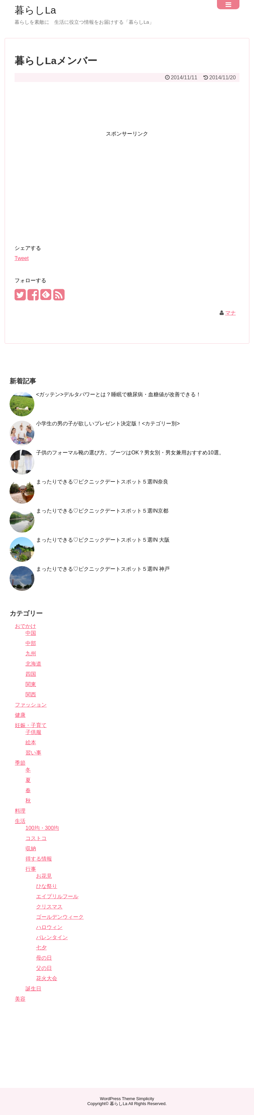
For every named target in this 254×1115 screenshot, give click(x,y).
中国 (30, 633)
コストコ (36, 838)
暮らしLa (35, 10)
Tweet (22, 258)
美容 (20, 999)
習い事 (33, 752)
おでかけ (25, 626)
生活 (20, 821)
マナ (230, 313)
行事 (30, 869)
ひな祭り (46, 886)
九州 (30, 653)
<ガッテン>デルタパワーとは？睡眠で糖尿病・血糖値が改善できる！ (118, 394)
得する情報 (38, 859)
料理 (20, 811)
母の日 (44, 958)
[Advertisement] (127, 102)
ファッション (31, 705)
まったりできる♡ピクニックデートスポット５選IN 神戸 (103, 569)
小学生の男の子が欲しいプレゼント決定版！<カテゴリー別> (108, 423)
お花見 (44, 876)
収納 (30, 848)
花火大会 (46, 978)
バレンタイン (52, 937)
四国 (30, 674)
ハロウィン (49, 927)
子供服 (33, 732)
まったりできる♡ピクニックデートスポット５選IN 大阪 (103, 540)
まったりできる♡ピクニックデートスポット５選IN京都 (102, 511)
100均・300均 (42, 828)
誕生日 (33, 988)
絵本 (30, 742)
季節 (20, 763)
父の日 (44, 968)
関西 (30, 694)
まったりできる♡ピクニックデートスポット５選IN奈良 (102, 481)
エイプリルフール (57, 896)
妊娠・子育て (31, 725)
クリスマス (49, 906)
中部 (30, 643)
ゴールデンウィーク (60, 917)
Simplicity (145, 1098)
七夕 (41, 947)
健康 (20, 715)
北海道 (33, 664)
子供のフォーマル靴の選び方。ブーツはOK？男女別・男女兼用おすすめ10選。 (130, 452)
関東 (30, 684)
